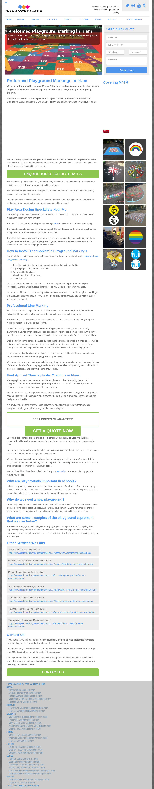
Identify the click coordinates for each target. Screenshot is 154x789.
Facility (68, 20)
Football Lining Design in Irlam (23, 702)
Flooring (84, 20)
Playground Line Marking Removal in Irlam (28, 708)
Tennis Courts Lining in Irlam (22, 690)
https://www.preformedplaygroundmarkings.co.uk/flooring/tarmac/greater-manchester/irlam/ (51, 601)
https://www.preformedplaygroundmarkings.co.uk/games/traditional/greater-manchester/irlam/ (52, 612)
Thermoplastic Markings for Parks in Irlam (28, 738)
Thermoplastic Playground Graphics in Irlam (29, 780)
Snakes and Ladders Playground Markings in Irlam (32, 771)
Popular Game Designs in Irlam (23, 759)
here (55, 223)
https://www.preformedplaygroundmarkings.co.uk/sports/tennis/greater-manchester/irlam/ (50, 553)
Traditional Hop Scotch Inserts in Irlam (26, 765)
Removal (35, 20)
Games (98, 20)
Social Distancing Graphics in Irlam (22, 786)
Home (9, 20)
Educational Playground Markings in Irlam (28, 717)
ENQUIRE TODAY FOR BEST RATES (53, 174)
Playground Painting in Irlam (22, 783)
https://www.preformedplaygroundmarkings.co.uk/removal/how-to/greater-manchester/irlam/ (51, 564)
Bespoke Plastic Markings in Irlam (24, 762)
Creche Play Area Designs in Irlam (24, 729)
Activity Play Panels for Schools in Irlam (27, 768)
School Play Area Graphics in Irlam (25, 735)
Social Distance (135, 20)
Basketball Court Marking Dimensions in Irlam (30, 699)
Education (52, 20)
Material (112, 20)
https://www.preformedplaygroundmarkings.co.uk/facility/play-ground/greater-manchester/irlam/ (52, 590)
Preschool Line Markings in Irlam (24, 720)
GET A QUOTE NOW (53, 431)
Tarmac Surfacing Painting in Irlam (24, 747)
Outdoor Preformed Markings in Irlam (26, 753)
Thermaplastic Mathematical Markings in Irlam (30, 774)
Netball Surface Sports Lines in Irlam (25, 696)
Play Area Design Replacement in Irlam (27, 711)
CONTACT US (53, 672)
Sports (20, 20)
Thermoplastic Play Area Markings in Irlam (25, 684)
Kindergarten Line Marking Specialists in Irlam (30, 726)
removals (60, 471)
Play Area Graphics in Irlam (21, 741)
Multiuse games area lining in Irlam (25, 693)
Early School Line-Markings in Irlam (25, 723)
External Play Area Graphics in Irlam (25, 750)
